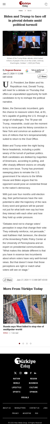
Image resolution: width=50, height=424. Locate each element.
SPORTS (16, 392)
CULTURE (33, 387)
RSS (36, 413)
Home (21, 10)
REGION (33, 378)
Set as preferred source (35, 71)
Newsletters (20, 408)
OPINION (33, 392)
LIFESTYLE (16, 387)
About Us (7, 408)
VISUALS (25, 397)
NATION (16, 378)
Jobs (45, 408)
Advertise (27, 413)
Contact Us (34, 408)
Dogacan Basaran (13, 70)
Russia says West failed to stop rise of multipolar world (23, 328)
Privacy (15, 413)
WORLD (16, 383)
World (29, 10)
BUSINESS (33, 383)
